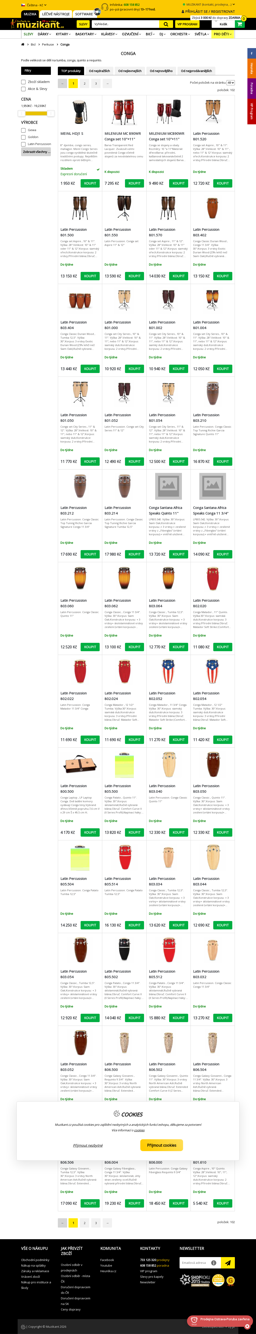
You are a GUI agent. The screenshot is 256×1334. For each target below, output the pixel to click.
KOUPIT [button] (90, 183)
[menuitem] (28, 34)
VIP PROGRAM (187, 24)
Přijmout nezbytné (87, 1145)
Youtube (106, 1265)
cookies (139, 1130)
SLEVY (83, 24)
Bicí (33, 44)
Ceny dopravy (71, 1309)
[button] (37, 1248)
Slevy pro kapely (152, 1277)
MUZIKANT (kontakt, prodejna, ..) (207, 4)
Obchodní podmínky (35, 1260)
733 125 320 (148, 1260)
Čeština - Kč (32, 5)
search (166, 24)
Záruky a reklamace (35, 1271)
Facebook (107, 1260)
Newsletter (147, 1282)
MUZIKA (30, 14)
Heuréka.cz (108, 1271)
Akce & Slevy (37, 88)
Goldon (33, 137)
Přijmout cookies (161, 1145)
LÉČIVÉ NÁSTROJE (55, 14)
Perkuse (48, 44)
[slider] (21, 113)
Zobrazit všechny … (36, 152)
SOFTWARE (85, 14)
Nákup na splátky (33, 1265)
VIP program (148, 1271)
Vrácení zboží (30, 1277)
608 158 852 (148, 1265)
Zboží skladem (39, 81)
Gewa (32, 130)
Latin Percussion (39, 144)
